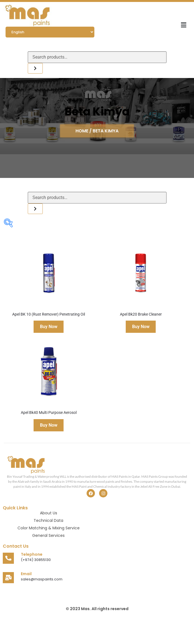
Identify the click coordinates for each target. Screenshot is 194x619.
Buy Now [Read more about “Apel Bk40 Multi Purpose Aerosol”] (48, 425)
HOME (82, 131)
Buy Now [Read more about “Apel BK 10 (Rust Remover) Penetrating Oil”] (48, 326)
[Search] (35, 68)
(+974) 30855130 (36, 559)
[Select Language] (50, 32)
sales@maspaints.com (41, 579)
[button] (183, 25)
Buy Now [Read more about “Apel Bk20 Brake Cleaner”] (141, 326)
